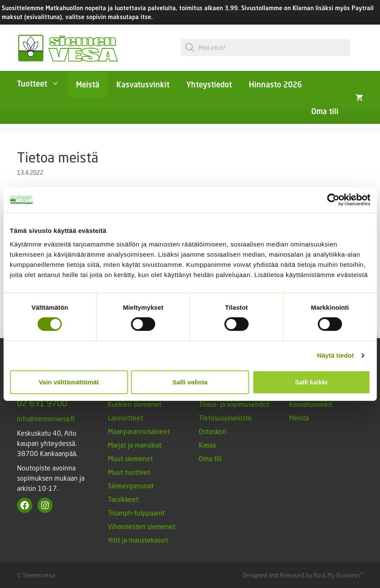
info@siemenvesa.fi (46, 418)
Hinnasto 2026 (275, 84)
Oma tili (324, 111)
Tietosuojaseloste (225, 418)
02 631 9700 (42, 403)
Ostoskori (212, 431)
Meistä (87, 84)
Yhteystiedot (209, 84)
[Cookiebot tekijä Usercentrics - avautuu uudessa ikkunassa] (333, 199)
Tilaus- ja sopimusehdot (234, 404)
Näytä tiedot (335, 355)
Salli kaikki (311, 382)
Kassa (207, 445)
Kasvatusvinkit (142, 84)
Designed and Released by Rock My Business (301, 575)
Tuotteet (42, 83)
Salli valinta (190, 382)
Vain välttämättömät (69, 382)
